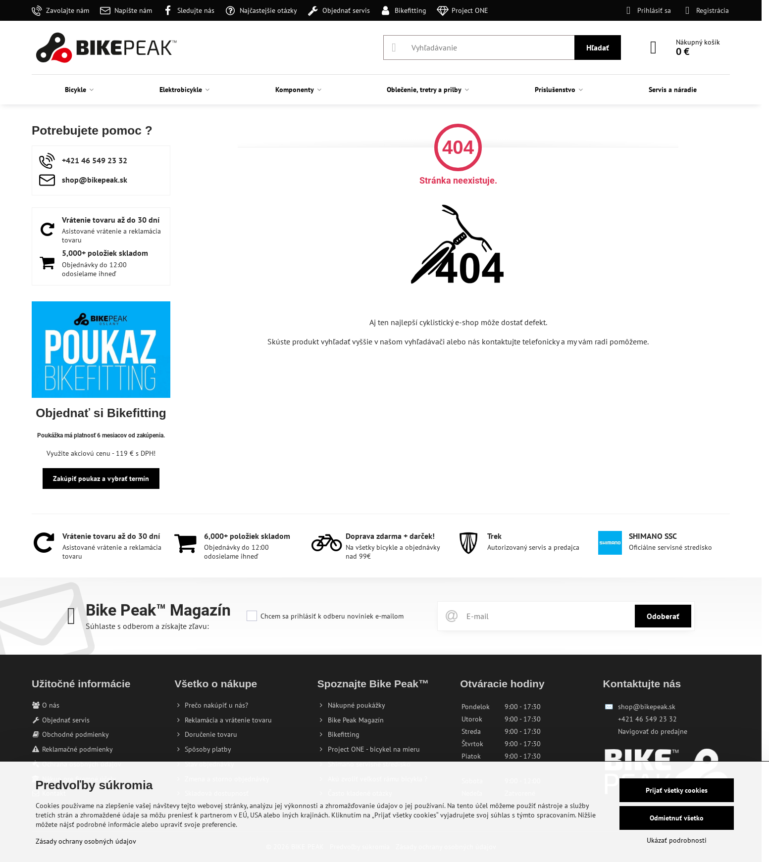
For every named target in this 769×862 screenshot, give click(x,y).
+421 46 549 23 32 (647, 719)
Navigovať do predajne (652, 731)
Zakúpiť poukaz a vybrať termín (101, 478)
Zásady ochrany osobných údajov (86, 841)
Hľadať (597, 47)
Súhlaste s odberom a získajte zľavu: (147, 626)
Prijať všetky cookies (677, 790)
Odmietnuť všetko (677, 818)
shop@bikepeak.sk (646, 706)
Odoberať (663, 616)
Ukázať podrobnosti (677, 840)
